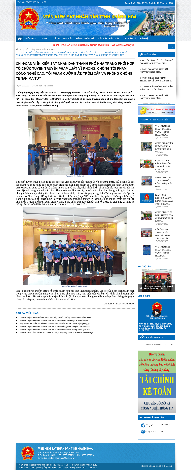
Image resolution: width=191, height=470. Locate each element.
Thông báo (150, 54)
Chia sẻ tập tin (144, 3)
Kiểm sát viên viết (62, 38)
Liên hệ (144, 38)
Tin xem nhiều (161, 120)
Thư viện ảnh (145, 266)
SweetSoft (168, 466)
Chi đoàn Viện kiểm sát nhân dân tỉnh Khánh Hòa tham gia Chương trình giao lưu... (55, 329)
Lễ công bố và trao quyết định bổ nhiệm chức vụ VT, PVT (158, 287)
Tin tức (44, 38)
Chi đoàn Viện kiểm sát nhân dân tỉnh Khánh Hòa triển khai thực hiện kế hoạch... (54, 321)
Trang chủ (130, 3)
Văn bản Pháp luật (108, 38)
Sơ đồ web (158, 3)
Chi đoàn (51, 49)
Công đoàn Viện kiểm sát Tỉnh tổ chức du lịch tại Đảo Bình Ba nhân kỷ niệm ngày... (55, 324)
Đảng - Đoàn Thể (85, 38)
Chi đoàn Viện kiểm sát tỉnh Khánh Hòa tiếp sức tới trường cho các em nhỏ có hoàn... (55, 317)
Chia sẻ (48, 86)
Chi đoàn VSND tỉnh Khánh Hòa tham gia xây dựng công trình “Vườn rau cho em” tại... (56, 332)
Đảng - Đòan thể (38, 49)
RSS (169, 3)
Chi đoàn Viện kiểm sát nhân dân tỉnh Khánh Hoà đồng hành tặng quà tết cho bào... (55, 326)
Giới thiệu (31, 38)
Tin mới (144, 120)
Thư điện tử (129, 38)
